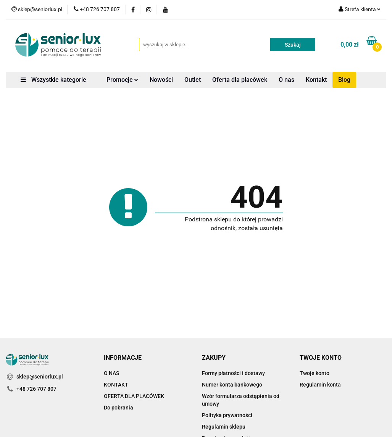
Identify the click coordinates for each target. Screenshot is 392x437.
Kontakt (316, 79)
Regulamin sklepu (223, 427)
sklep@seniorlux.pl (39, 377)
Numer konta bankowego (232, 385)
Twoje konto (314, 373)
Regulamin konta (320, 385)
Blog (344, 79)
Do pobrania (118, 408)
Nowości (161, 79)
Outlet (192, 79)
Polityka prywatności (227, 415)
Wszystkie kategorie (53, 79)
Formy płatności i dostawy (233, 373)
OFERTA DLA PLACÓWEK (134, 396)
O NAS (111, 373)
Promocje (122, 79)
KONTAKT (116, 385)
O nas (286, 79)
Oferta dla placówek (239, 79)
